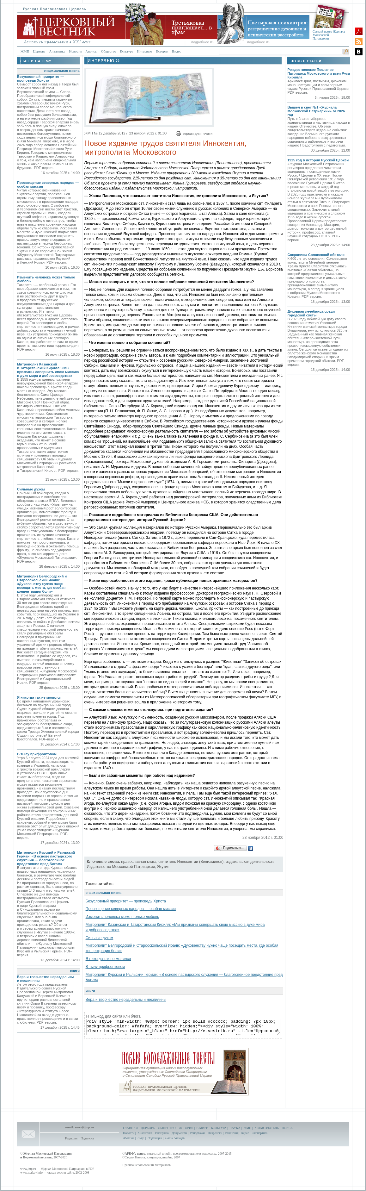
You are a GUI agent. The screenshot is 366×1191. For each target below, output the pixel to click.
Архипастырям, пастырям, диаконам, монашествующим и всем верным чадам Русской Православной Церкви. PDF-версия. (318, 86)
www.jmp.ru (28, 1168)
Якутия (163, 866)
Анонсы (91, 51)
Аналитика (57, 51)
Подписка (87, 1138)
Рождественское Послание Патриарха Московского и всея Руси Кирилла (318, 73)
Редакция (71, 1138)
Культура (126, 51)
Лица (140, 1138)
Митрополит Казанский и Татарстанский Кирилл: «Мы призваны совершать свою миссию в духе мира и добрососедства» (48, 369)
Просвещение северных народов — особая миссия (131, 909)
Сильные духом (31, 489)
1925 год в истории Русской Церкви (318, 160)
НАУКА (235, 1128)
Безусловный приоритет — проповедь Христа (40, 78)
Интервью (144, 51)
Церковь (39, 51)
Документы (179, 1133)
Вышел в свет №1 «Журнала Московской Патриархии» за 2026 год (316, 111)
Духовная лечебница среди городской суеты (311, 313)
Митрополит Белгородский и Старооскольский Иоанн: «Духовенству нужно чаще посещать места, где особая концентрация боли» (42, 583)
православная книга (138, 861)
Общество (108, 51)
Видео (176, 51)
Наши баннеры (175, 1138)
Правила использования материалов (146, 1165)
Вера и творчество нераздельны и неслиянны (126, 999)
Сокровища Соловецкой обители (316, 255)
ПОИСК (287, 1128)
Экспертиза (259, 1133)
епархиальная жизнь (62, 70)
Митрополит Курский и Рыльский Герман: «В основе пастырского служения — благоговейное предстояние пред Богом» (46, 858)
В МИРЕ (202, 1128)
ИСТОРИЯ (186, 1128)
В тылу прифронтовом (37, 754)
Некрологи (215, 1133)
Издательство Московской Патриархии (121, 866)
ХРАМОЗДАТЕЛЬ (266, 1128)
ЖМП (25, 51)
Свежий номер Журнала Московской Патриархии (329, 35)
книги (75, 971)
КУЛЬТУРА (219, 1128)
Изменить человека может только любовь (122, 916)
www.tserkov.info (31, 1172)
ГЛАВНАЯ (130, 1128)
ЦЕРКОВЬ (148, 1128)
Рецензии (231, 1133)
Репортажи (197, 1133)
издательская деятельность (250, 861)
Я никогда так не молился (39, 697)
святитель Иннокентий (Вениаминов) (190, 861)
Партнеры (155, 1138)
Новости (75, 51)
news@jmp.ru (84, 1127)
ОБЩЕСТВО (167, 1128)
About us (128, 1138)
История (162, 51)
